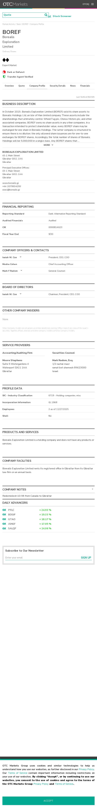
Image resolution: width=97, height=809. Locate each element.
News (73, 86)
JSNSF (11, 524)
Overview (9, 86)
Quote (21, 86)
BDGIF (11, 514)
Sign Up (86, 557)
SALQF (12, 528)
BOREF (25, 24)
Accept (48, 800)
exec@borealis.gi (11, 189)
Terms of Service (17, 773)
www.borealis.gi (10, 183)
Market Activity (8, 24)
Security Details (58, 86)
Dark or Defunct (16, 72)
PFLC (11, 510)
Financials (85, 86)
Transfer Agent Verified (20, 77)
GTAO (11, 519)
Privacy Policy (86, 769)
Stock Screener (60, 16)
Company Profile (37, 86)
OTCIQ (86, 4)
